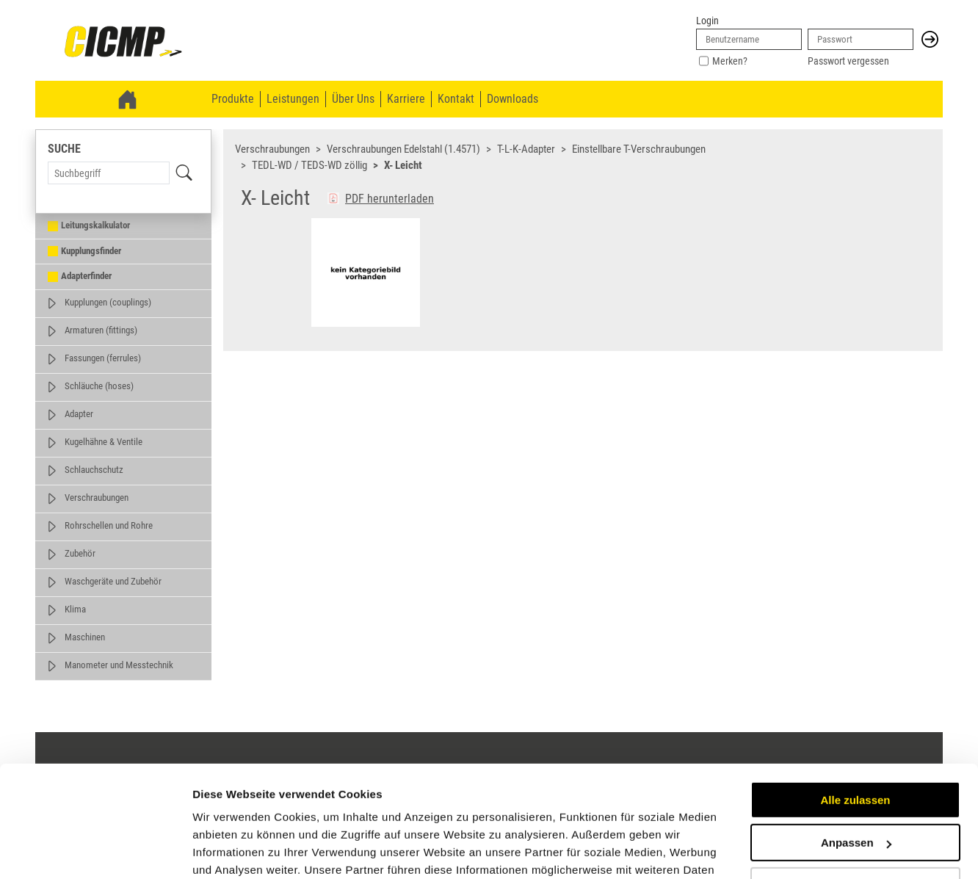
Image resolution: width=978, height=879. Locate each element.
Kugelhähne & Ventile (103, 441)
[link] (123, 42)
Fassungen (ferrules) (103, 357)
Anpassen (856, 747)
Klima (75, 609)
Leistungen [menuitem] (293, 99)
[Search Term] (109, 173)
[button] (930, 39)
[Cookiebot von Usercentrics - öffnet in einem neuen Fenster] (95, 850)
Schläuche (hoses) (99, 385)
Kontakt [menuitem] (456, 99)
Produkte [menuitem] (232, 99)
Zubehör (80, 553)
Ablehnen (855, 790)
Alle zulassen (855, 704)
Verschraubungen (96, 497)
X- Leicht (403, 165)
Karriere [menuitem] (406, 99)
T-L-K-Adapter (526, 149)
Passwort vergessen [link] (848, 61)
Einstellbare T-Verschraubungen (639, 149)
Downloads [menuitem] (512, 99)
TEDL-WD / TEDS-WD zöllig (309, 165)
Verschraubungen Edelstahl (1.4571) (403, 149)
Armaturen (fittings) (101, 330)
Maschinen (85, 637)
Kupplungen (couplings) (108, 302)
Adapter (79, 413)
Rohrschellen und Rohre (109, 525)
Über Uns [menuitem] (353, 99)
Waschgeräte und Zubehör (113, 581)
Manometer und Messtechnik (119, 664)
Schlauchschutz (94, 469)
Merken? (729, 61)
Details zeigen (229, 850)
